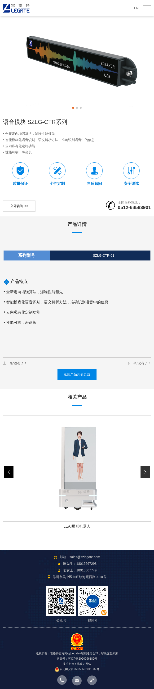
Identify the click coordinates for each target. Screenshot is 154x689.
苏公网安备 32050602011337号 (77, 669)
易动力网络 (84, 664)
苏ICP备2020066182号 (82, 658)
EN (136, 8)
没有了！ (20, 363)
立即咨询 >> (19, 206)
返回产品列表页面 (77, 374)
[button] (145, 472)
